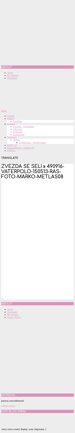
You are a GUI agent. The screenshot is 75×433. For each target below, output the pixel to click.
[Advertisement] (34, 216)
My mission (12, 314)
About (10, 309)
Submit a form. (8, 405)
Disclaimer (12, 312)
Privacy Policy (14, 317)
